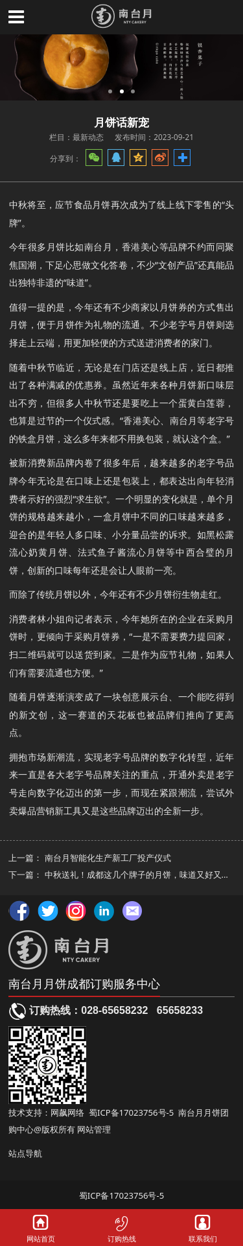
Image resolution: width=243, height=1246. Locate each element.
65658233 (180, 1010)
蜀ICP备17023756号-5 (131, 1112)
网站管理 (94, 1129)
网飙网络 (67, 1112)
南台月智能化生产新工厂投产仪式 (108, 858)
